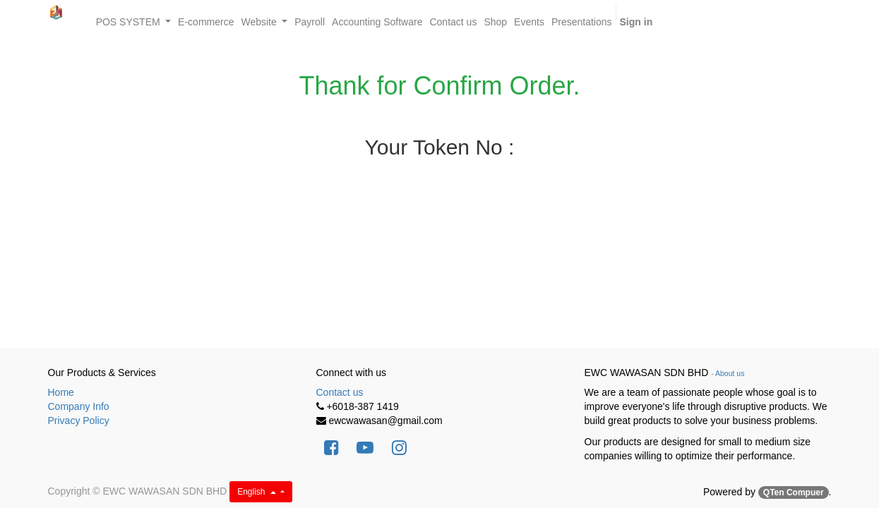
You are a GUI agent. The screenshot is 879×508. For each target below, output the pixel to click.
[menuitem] (205, 22)
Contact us (340, 392)
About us (729, 373)
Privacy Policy (78, 420)
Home (61, 392)
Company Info (78, 406)
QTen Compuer (793, 492)
